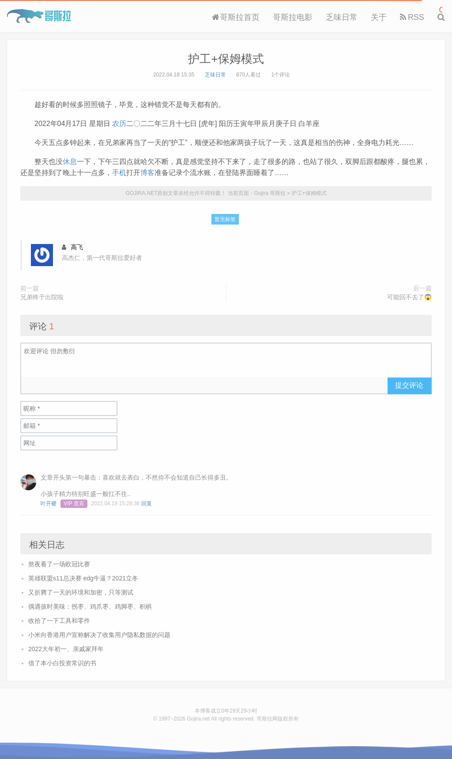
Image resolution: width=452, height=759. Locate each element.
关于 (379, 17)
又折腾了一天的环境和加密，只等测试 (80, 592)
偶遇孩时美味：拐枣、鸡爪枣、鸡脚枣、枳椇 (90, 606)
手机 (119, 172)
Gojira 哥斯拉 (39, 16)
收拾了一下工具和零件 (59, 620)
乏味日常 (342, 17)
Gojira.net (198, 719)
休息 (70, 161)
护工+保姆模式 (226, 58)
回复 (146, 503)
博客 (147, 172)
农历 (119, 123)
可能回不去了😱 (409, 297)
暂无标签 (225, 219)
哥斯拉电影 (293, 17)
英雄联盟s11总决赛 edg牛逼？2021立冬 (83, 578)
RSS (412, 17)
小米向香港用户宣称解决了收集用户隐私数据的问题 (99, 634)
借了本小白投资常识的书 (62, 663)
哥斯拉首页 (236, 17)
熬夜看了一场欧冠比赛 (59, 564)
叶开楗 (48, 503)
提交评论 (409, 385)
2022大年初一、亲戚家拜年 (66, 648)
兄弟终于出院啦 (42, 297)
